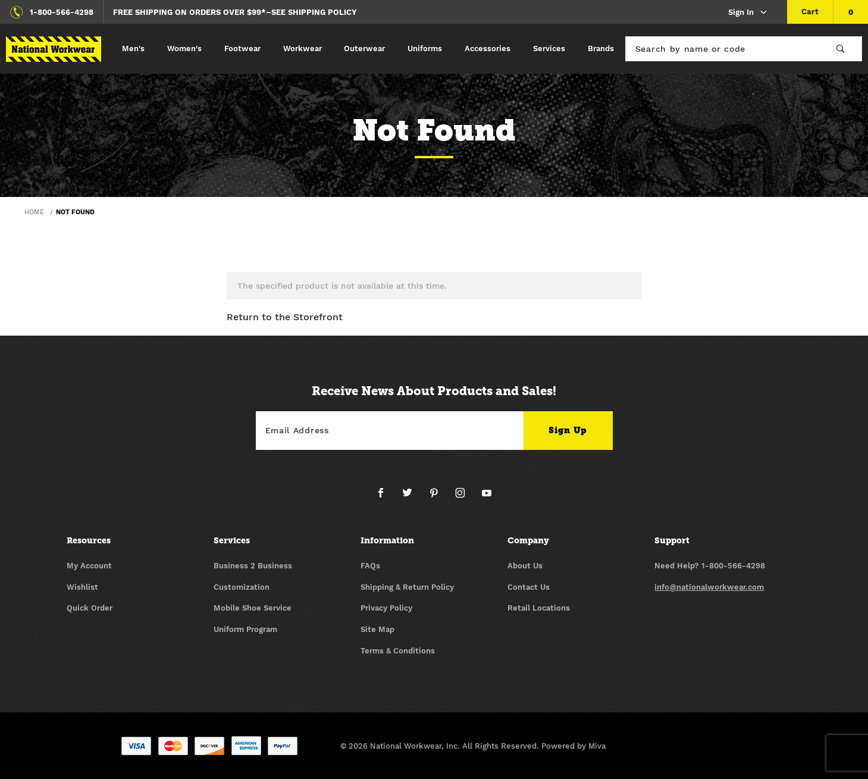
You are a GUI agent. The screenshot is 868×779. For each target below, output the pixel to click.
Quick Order (89, 607)
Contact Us (528, 587)
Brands (601, 48)
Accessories (487, 48)
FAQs (370, 565)
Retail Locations (538, 607)
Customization (242, 587)
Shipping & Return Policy (407, 587)
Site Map (377, 629)
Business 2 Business (253, 565)
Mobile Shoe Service (253, 607)
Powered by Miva (573, 746)
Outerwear (364, 48)
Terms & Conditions (398, 650)
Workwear (302, 48)
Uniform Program (245, 629)
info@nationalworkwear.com (709, 587)
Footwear (242, 48)
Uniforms (425, 48)
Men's (133, 48)
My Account (89, 565)
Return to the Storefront (285, 317)
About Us (525, 565)
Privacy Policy (386, 607)
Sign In (748, 13)
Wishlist (82, 587)
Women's (184, 48)
